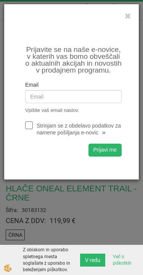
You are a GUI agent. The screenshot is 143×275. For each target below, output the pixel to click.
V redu (92, 260)
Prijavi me (105, 150)
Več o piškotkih (122, 260)
